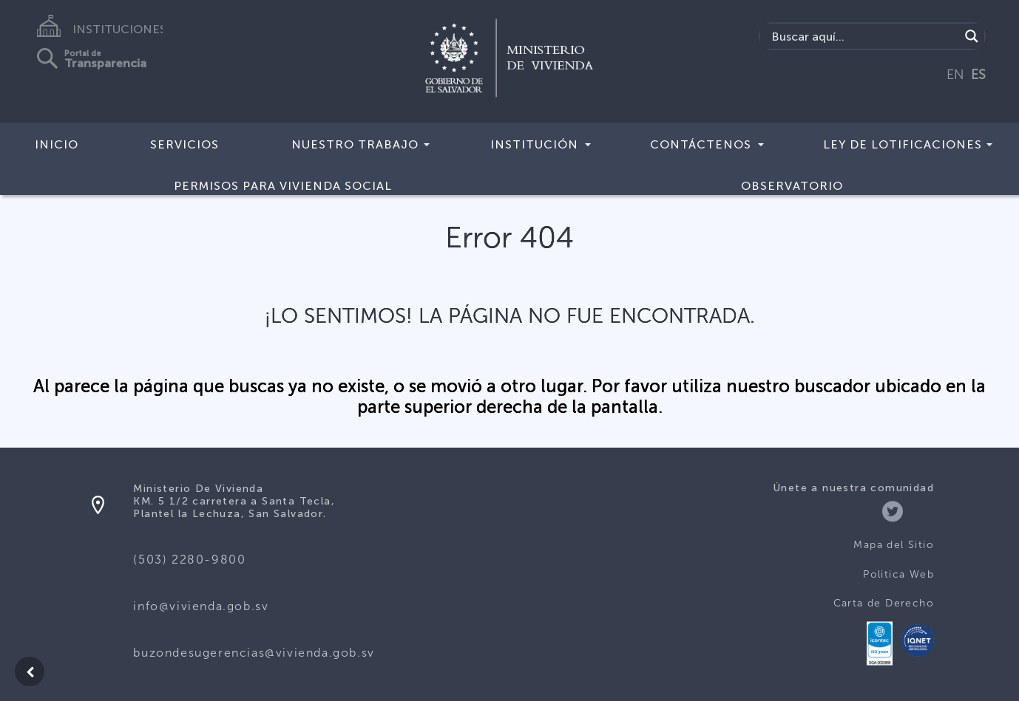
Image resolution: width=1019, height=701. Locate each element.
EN (955, 74)
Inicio (56, 144)
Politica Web (898, 574)
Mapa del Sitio (893, 544)
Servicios (184, 144)
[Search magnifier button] (971, 36)
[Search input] (863, 36)
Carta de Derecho (883, 603)
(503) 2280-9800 (189, 560)
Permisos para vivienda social (283, 186)
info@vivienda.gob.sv (200, 606)
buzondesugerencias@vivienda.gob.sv (253, 653)
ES (978, 74)
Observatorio (792, 186)
